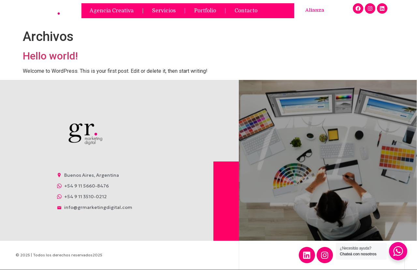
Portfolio (205, 11)
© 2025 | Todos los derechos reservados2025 (59, 254)
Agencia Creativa (112, 11)
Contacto (246, 11)
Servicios (164, 11)
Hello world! (50, 56)
